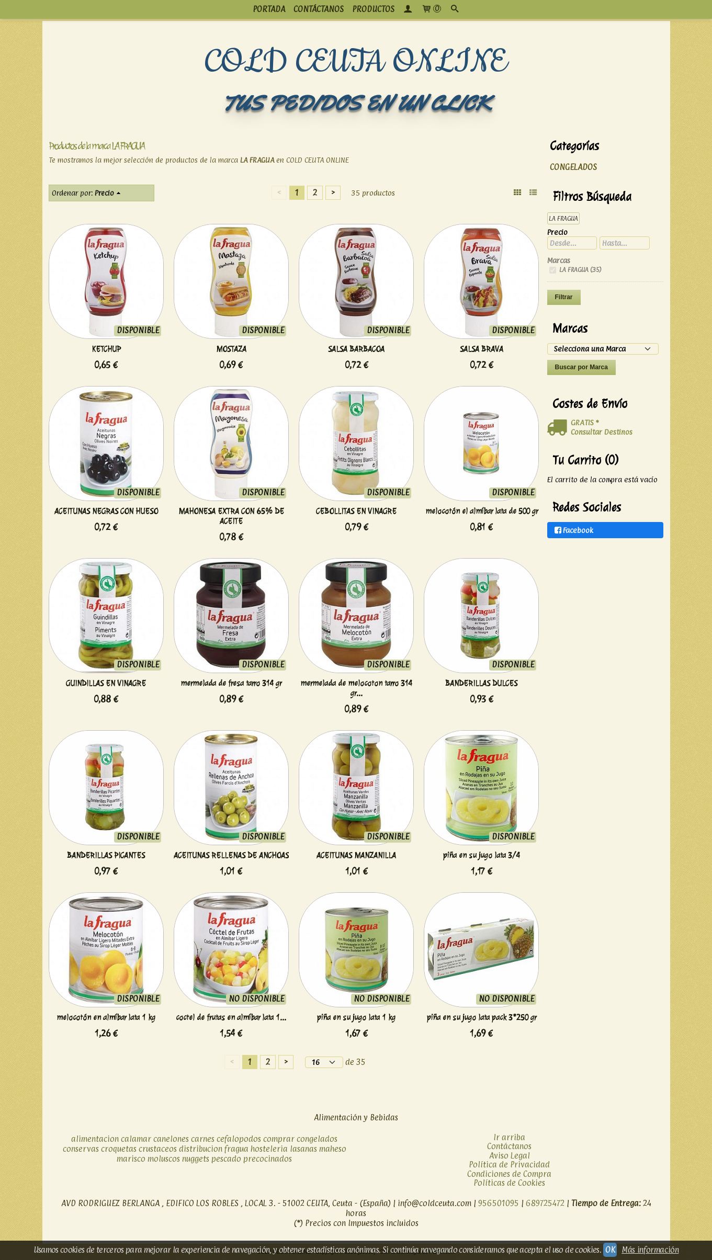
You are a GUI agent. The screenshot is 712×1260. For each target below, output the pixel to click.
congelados (317, 1139)
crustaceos (158, 1149)
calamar (136, 1139)
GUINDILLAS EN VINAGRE (106, 683)
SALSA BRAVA (481, 349)
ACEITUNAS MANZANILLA (356, 855)
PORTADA (269, 9)
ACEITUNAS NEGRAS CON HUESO (106, 511)
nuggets (195, 1159)
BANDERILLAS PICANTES (106, 855)
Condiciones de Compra (509, 1174)
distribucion (200, 1149)
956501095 (498, 1203)
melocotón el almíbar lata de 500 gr (481, 511)
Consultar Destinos (601, 431)
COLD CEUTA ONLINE (356, 62)
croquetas (119, 1149)
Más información (650, 1250)
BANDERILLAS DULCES (481, 683)
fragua (236, 1149)
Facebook (573, 530)
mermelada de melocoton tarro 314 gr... (356, 688)
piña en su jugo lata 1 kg (356, 1018)
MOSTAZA (231, 349)
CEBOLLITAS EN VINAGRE (356, 511)
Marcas (558, 260)
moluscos (164, 1159)
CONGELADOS (573, 167)
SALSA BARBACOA (356, 349)
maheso (332, 1149)
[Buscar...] (454, 9)
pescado (226, 1159)
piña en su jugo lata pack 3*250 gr (481, 1018)
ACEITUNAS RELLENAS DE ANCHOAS (231, 855)
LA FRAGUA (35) (580, 270)
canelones (171, 1139)
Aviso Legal (509, 1156)
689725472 (545, 1203)
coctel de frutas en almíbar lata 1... (231, 1018)
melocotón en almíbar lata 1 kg (105, 1018)
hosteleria (269, 1149)
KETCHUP (106, 349)
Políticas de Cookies (509, 1183)
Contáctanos (509, 1146)
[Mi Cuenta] (408, 9)
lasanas (303, 1149)
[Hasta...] (625, 242)
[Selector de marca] (603, 349)
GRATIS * (584, 422)
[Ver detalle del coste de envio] (559, 428)
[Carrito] (431, 9)
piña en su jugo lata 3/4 (481, 855)
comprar (279, 1139)
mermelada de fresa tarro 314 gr (230, 683)
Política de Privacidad (509, 1165)
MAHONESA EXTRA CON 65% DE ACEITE (231, 516)
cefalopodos (239, 1139)
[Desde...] (572, 242)
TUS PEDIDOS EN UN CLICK (356, 103)
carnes (202, 1139)
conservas (81, 1149)
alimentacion (95, 1139)
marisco (131, 1159)
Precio (104, 193)
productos (373, 9)
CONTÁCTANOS (318, 9)
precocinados (267, 1159)
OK (610, 1250)
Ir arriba (509, 1137)
